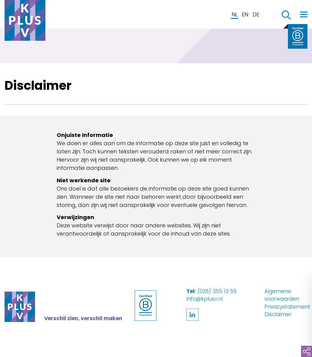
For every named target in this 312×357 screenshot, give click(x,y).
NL (235, 14)
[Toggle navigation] (303, 14)
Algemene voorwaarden (281, 295)
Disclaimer (278, 314)
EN (245, 14)
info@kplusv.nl (204, 299)
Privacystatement (287, 306)
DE (256, 14)
